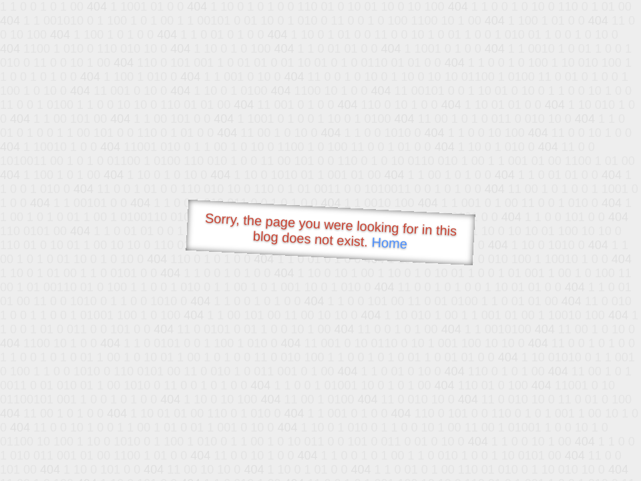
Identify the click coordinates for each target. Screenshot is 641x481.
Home (389, 242)
